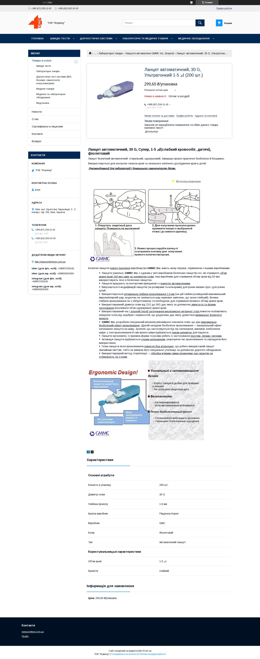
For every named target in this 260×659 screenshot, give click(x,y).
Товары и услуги (41, 60)
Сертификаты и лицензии (47, 126)
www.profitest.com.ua (33, 631)
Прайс (25, 636)
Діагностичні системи (96, 38)
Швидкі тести (60, 38)
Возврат (37, 141)
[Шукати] (200, 22)
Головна (37, 38)
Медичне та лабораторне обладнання (50, 96)
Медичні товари (45, 88)
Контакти (37, 133)
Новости (37, 111)
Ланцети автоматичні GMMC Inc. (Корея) (149, 53)
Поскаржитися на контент (124, 654)
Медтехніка (42, 103)
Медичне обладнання (194, 38)
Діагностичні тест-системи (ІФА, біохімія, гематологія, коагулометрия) (54, 80)
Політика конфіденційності (152, 654)
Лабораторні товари (111, 53)
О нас (35, 119)
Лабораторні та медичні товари (145, 38)
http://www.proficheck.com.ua (50, 261)
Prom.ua (147, 651)
